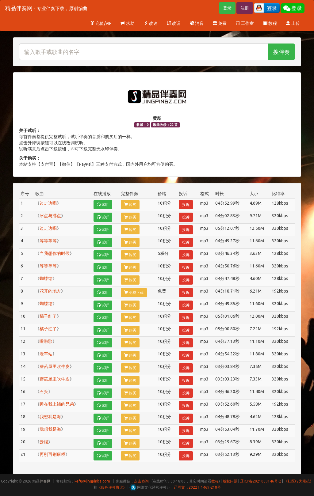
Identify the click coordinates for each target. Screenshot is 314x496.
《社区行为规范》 (298, 481)
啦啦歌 (46, 341)
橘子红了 (48, 316)
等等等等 (48, 240)
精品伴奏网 (46, 8)
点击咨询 (141, 481)
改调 (174, 23)
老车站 (46, 353)
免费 (220, 23)
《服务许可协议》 (112, 487)
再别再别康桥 (52, 454)
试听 (103, 204)
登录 (227, 8)
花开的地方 (50, 291)
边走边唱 (48, 203)
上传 (293, 23)
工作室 (245, 23)
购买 (130, 204)
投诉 (186, 204)
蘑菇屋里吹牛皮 (55, 366)
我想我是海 (50, 416)
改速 (151, 23)
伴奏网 (45, 481)
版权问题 (230, 481)
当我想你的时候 (55, 253)
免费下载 (134, 292)
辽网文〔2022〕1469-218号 (197, 487)
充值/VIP (101, 23)
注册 (244, 8)
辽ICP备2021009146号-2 (260, 481)
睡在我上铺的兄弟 (57, 404)
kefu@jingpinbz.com (92, 481)
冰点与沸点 (50, 215)
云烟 (44, 441)
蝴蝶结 (46, 278)
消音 (197, 23)
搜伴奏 (281, 52)
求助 (128, 23)
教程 (270, 23)
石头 (44, 391)
